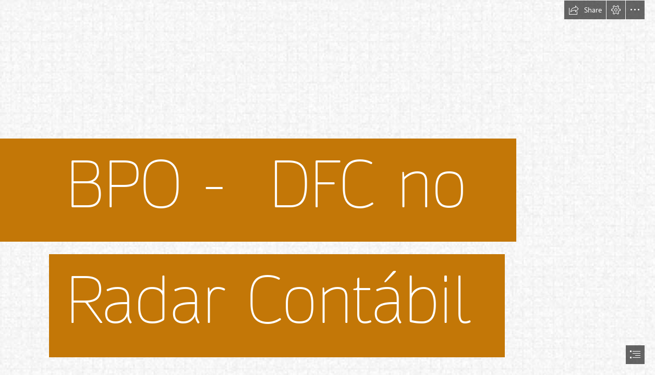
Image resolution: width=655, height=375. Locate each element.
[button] (585, 10)
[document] (327, 187)
